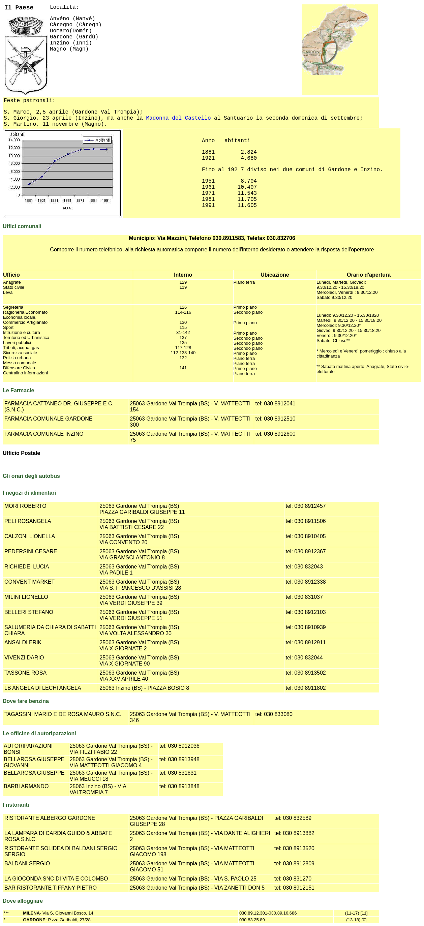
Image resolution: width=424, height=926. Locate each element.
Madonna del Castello (178, 118)
